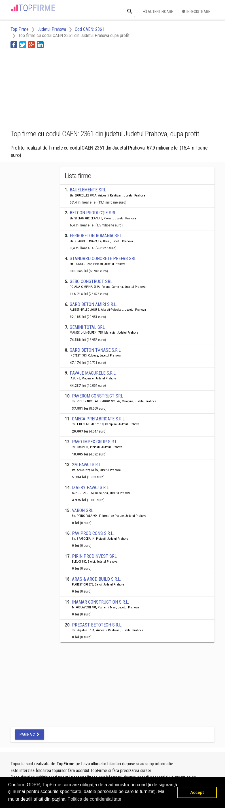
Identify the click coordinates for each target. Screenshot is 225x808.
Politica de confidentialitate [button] (94, 799)
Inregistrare (196, 11)
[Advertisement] (55, 88)
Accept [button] (197, 792)
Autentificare (158, 11)
